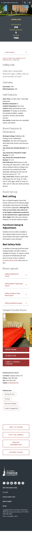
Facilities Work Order (10, 260)
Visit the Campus (16, 435)
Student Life (11, 58)
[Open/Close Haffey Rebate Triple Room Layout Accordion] (16, 284)
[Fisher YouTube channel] (11, 483)
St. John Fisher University (9, 2)
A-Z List (5, 492)
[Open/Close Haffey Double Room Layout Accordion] (16, 275)
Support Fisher (16, 452)
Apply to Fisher (16, 427)
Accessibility (10, 516)
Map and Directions (10, 488)
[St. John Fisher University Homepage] (10, 471)
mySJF (5, 506)
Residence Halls (7, 60)
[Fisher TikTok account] (19, 483)
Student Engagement (11, 408)
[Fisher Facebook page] (4, 483)
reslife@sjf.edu (13, 383)
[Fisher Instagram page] (7, 483)
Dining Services (9, 394)
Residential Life (20, 58)
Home (4, 58)
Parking (7, 399)
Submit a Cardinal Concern (12, 363)
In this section (16, 52)
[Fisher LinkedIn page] (15, 483)
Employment (7, 501)
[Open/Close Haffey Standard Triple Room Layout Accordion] (16, 294)
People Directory (9, 497)
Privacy (4, 516)
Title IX (16, 516)
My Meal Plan (10, 356)
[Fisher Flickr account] (23, 483)
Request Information (16, 443)
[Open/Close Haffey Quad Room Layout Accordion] (16, 303)
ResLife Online (10, 350)
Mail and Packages (10, 403)
